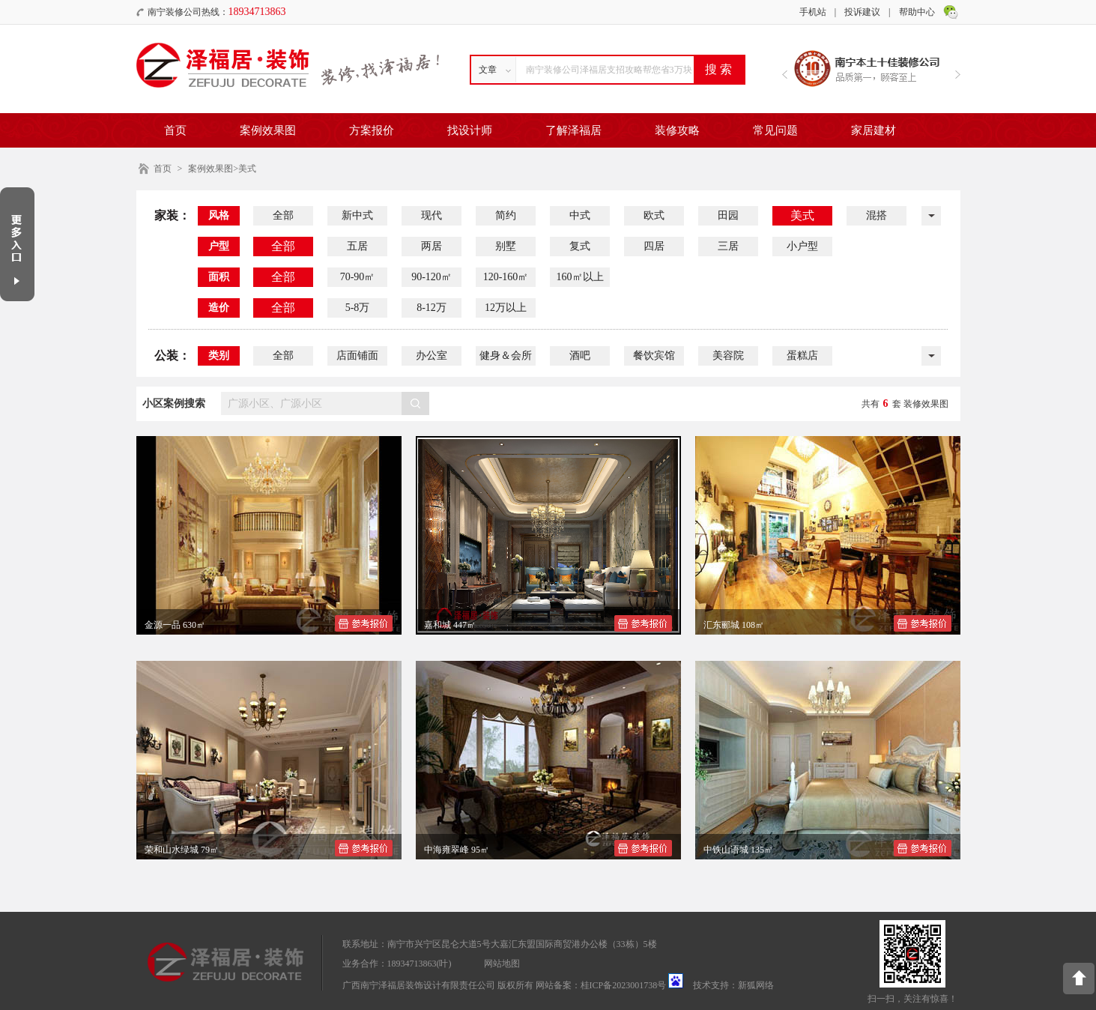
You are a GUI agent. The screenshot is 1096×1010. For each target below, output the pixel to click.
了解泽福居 (573, 130)
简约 (505, 215)
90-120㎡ (431, 276)
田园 (728, 215)
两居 (431, 246)
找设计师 (469, 130)
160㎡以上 (580, 276)
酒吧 (579, 355)
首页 (175, 130)
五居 (357, 246)
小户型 (802, 246)
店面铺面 (357, 355)
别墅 (505, 246)
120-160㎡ (506, 276)
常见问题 (775, 130)
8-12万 (431, 307)
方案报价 (371, 130)
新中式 (357, 215)
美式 (802, 215)
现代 (431, 215)
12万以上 (506, 307)
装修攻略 (677, 130)
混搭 (876, 215)
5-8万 (357, 307)
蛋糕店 (802, 355)
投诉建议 (862, 12)
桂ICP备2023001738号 (624, 985)
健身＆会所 (505, 355)
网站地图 (502, 963)
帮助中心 (917, 12)
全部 (283, 215)
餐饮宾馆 (654, 355)
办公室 (431, 355)
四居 (654, 246)
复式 (579, 246)
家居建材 (873, 130)
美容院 (728, 355)
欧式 (654, 215)
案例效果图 (268, 130)
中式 (579, 215)
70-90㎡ (357, 276)
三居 (728, 246)
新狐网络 (756, 985)
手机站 (812, 12)
